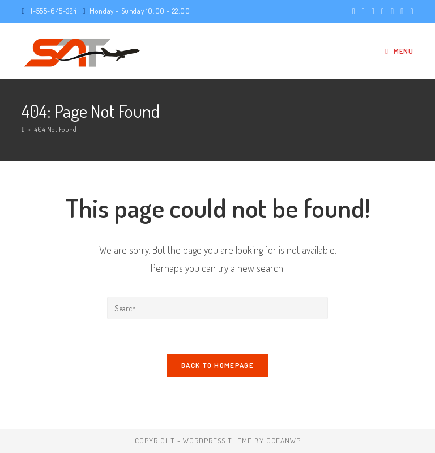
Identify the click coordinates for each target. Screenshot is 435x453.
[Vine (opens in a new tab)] (410, 11)
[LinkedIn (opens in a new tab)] (392, 11)
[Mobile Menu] (399, 50)
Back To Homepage (217, 365)
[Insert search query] (217, 308)
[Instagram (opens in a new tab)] (382, 11)
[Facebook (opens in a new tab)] (363, 11)
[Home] (23, 129)
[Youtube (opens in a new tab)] (402, 11)
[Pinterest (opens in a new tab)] (373, 11)
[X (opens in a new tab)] (354, 11)
